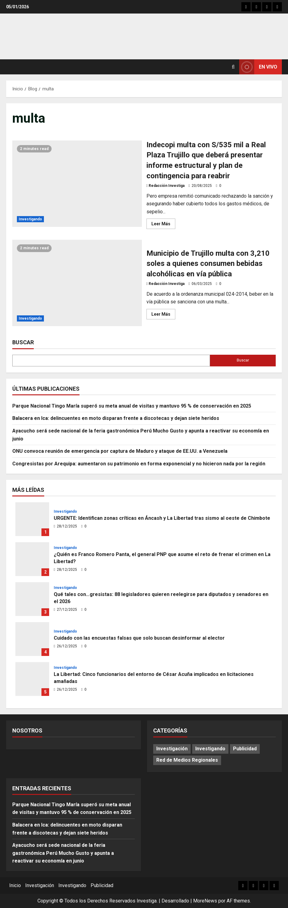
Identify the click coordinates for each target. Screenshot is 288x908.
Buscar (23, 342)
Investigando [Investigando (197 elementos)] (210, 749)
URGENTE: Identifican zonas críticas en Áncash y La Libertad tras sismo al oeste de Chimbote (32, 519)
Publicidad (102, 885)
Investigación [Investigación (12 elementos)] (172, 749)
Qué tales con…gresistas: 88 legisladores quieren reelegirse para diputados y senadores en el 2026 (32, 599)
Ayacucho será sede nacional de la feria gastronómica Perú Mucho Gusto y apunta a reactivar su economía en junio (63, 853)
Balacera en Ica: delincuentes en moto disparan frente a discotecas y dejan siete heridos (115, 418)
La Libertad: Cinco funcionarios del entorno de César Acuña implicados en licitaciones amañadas (32, 679)
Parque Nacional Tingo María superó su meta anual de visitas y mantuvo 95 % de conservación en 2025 (131, 406)
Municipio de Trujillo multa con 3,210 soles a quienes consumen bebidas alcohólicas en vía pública (77, 283)
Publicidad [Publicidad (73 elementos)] (245, 749)
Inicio (15, 885)
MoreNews (205, 901)
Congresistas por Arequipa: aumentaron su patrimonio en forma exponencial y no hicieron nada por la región (138, 464)
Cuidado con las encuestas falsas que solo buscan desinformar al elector (32, 639)
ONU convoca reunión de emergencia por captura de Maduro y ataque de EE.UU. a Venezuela (120, 451)
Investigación (39, 885)
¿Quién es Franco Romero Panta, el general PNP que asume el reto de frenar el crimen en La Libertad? (32, 559)
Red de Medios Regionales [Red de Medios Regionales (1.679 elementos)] (187, 760)
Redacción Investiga (167, 186)
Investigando (30, 219)
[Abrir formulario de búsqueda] (233, 66)
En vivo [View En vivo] (258, 66)
